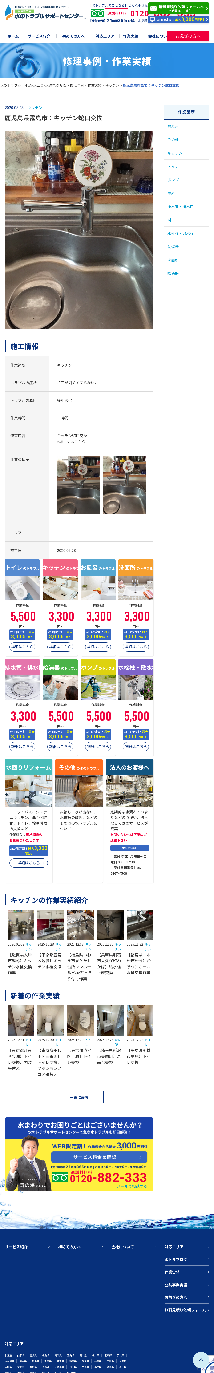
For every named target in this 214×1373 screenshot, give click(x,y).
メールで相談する (132, 1186)
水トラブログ (176, 1259)
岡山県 (73, 1367)
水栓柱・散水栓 (180, 233)
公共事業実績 (176, 1285)
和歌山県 (59, 1367)
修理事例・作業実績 (86, 85)
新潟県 (58, 1355)
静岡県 (73, 1361)
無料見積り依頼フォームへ (179, 8)
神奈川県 (9, 1361)
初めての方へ (73, 36)
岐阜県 (97, 1361)
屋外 (171, 193)
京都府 (20, 1367)
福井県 (95, 1355)
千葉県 (48, 1361)
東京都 (108, 1355)
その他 (173, 139)
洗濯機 (173, 246)
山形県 (20, 1355)
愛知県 (85, 1361)
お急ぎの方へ (188, 36)
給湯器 (173, 273)
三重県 (110, 1361)
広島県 (85, 1367)
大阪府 (122, 1361)
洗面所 (173, 260)
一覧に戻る (79, 1097)
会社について (159, 36)
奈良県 (33, 1367)
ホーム (13, 36)
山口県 (97, 1367)
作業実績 (130, 36)
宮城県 (33, 1355)
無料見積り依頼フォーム (185, 1310)
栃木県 (23, 1361)
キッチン (112, 85)
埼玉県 (60, 1361)
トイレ (173, 166)
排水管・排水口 (180, 206)
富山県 (70, 1355)
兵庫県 (8, 1367)
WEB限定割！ (177, 20)
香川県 (122, 1367)
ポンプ (173, 179)
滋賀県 (45, 1367)
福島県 (45, 1355)
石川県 (83, 1355)
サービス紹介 (39, 36)
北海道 (8, 1355)
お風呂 (173, 126)
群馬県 (35, 1361)
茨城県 (120, 1355)
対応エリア (105, 36)
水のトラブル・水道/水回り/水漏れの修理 (33, 85)
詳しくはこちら (72, 441)
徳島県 (110, 1367)
